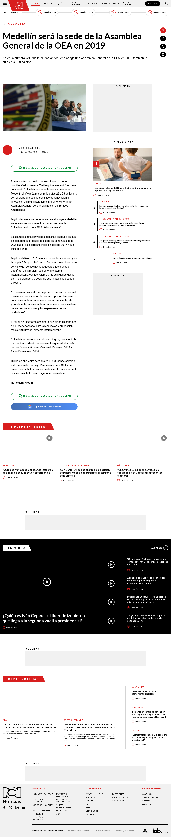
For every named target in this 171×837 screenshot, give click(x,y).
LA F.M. (89, 804)
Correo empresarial (41, 811)
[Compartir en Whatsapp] (163, 54)
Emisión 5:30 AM (47, 12)
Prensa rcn (37, 814)
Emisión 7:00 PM (120, 12)
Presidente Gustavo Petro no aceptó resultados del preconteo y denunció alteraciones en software (146, 599)
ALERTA (89, 808)
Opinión (115, 4)
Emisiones (11, 12)
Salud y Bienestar (75, 4)
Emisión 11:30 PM (157, 12)
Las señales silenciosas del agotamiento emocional (144, 692)
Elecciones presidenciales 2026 (114, 219)
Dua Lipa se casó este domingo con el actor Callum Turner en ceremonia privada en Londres (30, 726)
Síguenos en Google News (44, 406)
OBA (58, 814)
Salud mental (138, 687)
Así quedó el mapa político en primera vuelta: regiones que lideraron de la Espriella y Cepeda (124, 241)
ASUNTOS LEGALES (120, 797)
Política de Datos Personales (79, 831)
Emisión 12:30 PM (83, 12)
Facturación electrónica (62, 795)
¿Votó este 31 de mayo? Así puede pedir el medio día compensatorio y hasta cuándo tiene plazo (121, 224)
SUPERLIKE (146, 801)
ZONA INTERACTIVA (150, 797)
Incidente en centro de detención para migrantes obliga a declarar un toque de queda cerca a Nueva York (149, 714)
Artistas (117, 254)
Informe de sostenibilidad (63, 801)
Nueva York (137, 707)
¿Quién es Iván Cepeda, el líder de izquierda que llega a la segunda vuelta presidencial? (28, 471)
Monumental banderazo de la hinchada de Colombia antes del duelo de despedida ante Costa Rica (89, 727)
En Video (16, 548)
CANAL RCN (152, 4)
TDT (101, 794)
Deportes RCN (62, 4)
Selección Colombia (73, 720)
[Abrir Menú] (5, 3)
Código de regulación (42, 805)
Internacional (49, 4)
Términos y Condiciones (124, 831)
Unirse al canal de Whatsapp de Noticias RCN (44, 168)
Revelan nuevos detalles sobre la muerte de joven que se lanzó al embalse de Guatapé (123, 207)
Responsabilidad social (43, 794)
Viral (5, 720)
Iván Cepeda (8, 465)
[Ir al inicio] (19, 5)
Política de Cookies (103, 831)
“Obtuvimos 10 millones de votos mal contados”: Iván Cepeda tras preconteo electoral (140, 472)
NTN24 (89, 794)
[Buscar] (166, 4)
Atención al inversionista (38, 818)
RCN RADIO (90, 801)
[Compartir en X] (163, 46)
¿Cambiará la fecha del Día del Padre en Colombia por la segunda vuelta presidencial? (122, 189)
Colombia (35, 4)
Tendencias (104, 4)
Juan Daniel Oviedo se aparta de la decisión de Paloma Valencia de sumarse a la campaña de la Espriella (85, 472)
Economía (92, 4)
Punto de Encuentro (126, 4)
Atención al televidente (38, 801)
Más (159, 547)
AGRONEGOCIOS (119, 801)
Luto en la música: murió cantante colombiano (132, 258)
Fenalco (97, 184)
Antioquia (104, 202)
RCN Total (91, 797)
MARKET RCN (147, 804)
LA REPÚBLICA (118, 794)
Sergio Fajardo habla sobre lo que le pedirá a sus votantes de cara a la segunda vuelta (146, 618)
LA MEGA (90, 814)
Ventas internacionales (64, 806)
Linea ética (61, 811)
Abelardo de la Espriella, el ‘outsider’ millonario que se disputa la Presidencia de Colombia (146, 580)
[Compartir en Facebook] (163, 38)
